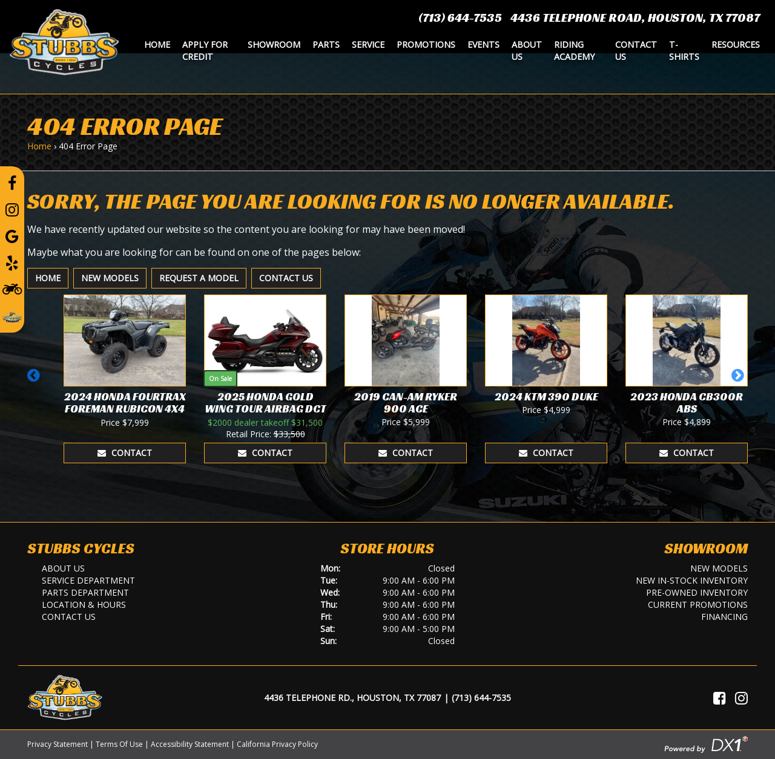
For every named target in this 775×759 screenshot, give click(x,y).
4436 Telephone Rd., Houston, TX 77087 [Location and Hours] (352, 697)
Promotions (426, 44)
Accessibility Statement (190, 744)
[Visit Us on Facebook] (719, 698)
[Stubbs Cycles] (64, 41)
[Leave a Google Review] (12, 236)
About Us (527, 50)
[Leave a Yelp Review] (12, 262)
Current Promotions (698, 604)
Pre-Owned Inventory (697, 592)
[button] (35, 381)
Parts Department (85, 592)
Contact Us (636, 50)
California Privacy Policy (277, 744)
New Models (110, 278)
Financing (724, 616)
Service (368, 44)
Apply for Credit (205, 50)
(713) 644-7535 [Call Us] (481, 697)
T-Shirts (684, 50)
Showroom (274, 44)
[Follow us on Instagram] (12, 209)
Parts (326, 44)
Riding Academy (574, 50)
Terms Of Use (119, 744)
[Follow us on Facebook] (12, 182)
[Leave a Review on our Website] (12, 315)
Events (483, 44)
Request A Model (199, 278)
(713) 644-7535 (460, 17)
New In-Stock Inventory (692, 580)
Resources (735, 44)
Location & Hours (84, 604)
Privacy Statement (57, 744)
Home (157, 44)
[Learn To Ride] (12, 288)
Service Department (88, 580)
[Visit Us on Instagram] (741, 698)
